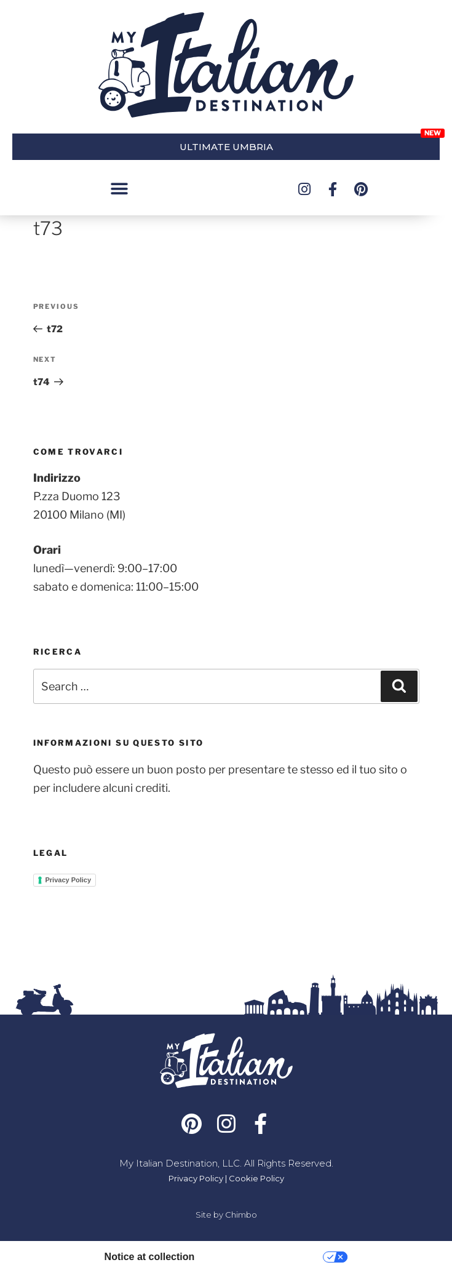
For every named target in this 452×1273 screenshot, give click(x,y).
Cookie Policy (256, 1178)
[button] (119, 189)
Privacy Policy (69, 880)
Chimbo (241, 1214)
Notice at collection (150, 1256)
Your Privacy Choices (265, 1256)
